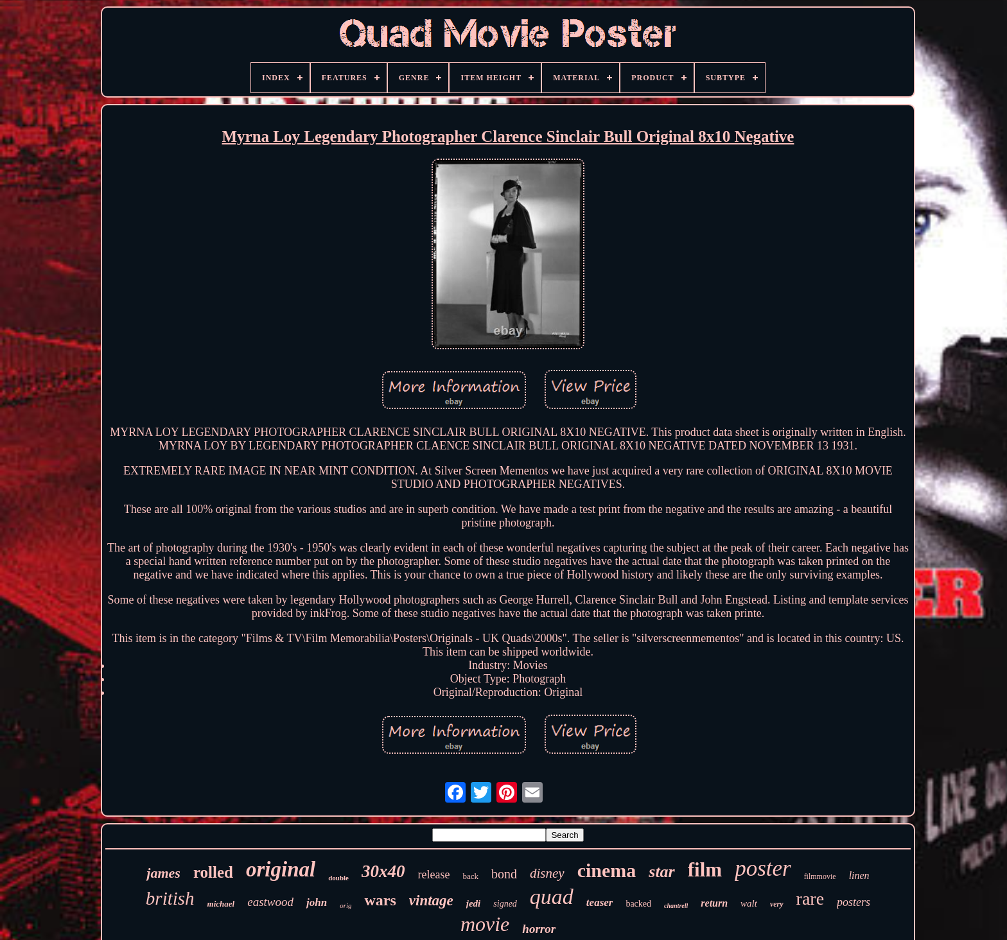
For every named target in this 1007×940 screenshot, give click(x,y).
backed (638, 904)
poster (763, 868)
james (163, 873)
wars (380, 900)
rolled (213, 872)
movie (484, 924)
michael (221, 904)
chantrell (676, 905)
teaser (599, 902)
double (338, 878)
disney (547, 873)
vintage (431, 900)
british (170, 898)
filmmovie (820, 876)
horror (539, 929)
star (661, 871)
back (470, 876)
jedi (473, 903)
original (280, 869)
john (316, 902)
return (714, 903)
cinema (606, 870)
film (705, 869)
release (433, 874)
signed (505, 904)
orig (345, 905)
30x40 (383, 871)
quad (552, 897)
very (777, 904)
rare (810, 899)
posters (853, 902)
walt (748, 903)
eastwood (270, 902)
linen (859, 875)
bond (504, 874)
